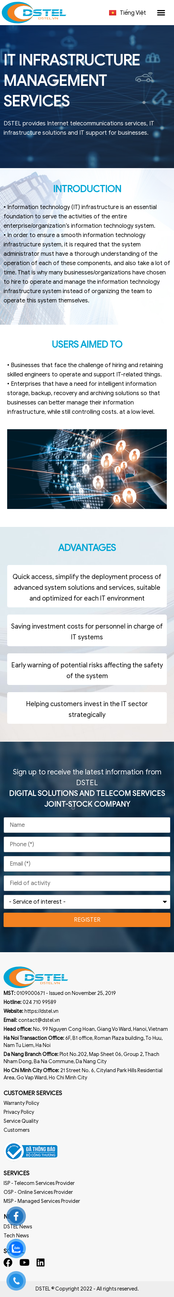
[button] (161, 12)
